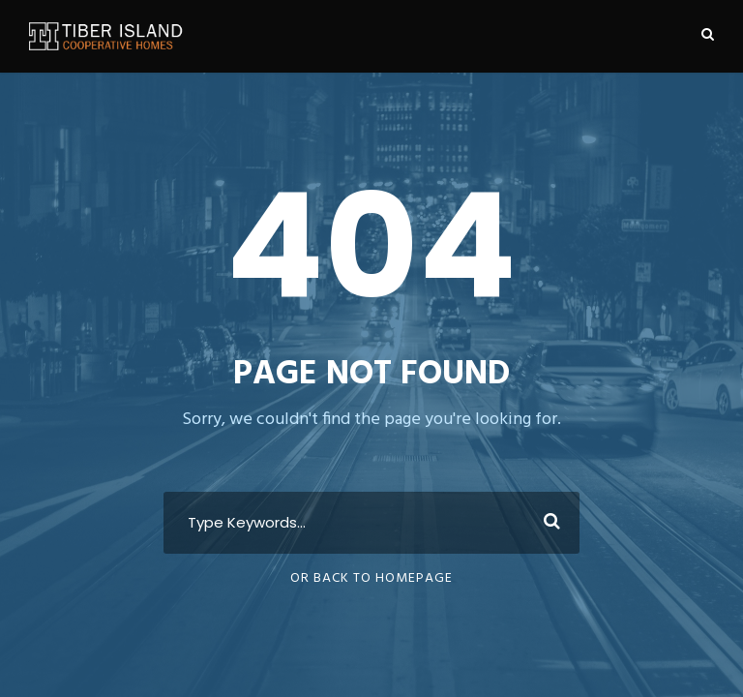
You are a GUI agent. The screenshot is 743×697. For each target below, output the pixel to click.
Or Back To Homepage (371, 578)
